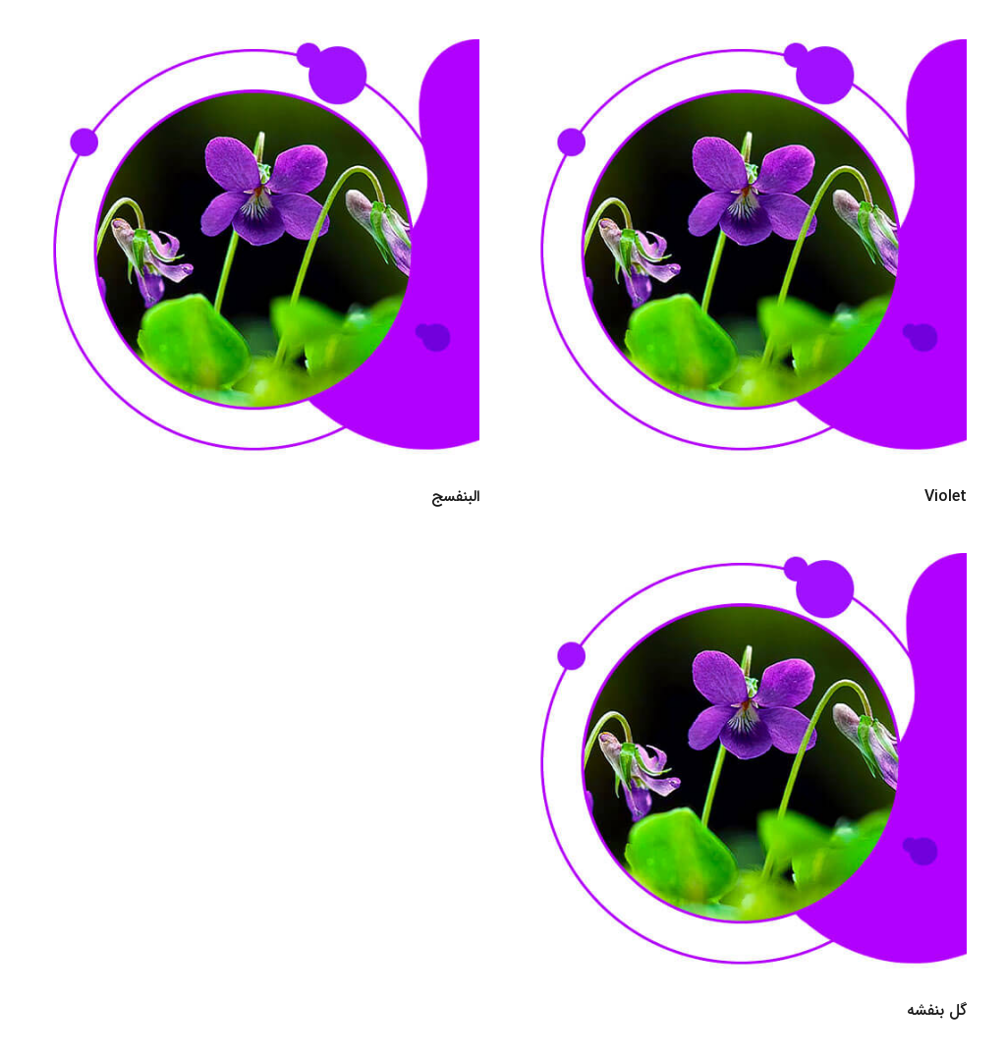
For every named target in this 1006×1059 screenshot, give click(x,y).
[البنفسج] (259, 52)
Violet (945, 496)
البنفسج (455, 496)
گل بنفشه (937, 1010)
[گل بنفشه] (747, 566)
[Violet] (747, 52)
